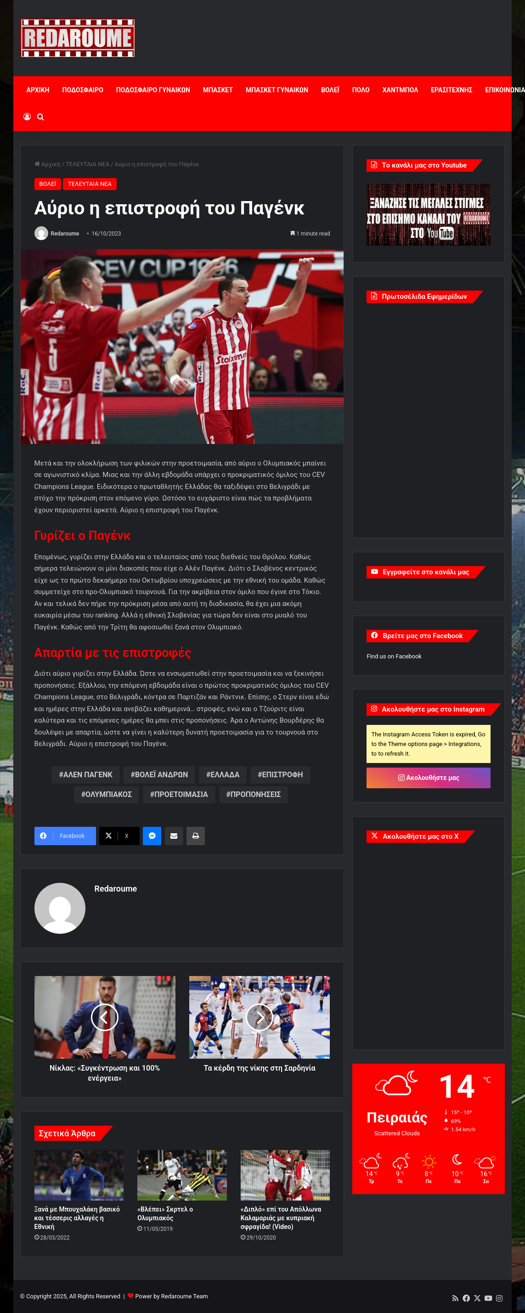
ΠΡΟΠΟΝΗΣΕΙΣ (256, 794)
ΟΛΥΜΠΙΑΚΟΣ (108, 794)
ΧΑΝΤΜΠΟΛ (400, 90)
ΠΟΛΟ (361, 90)
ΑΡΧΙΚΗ (38, 90)
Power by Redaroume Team (171, 1296)
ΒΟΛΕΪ (330, 90)
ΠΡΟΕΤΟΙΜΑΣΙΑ (181, 794)
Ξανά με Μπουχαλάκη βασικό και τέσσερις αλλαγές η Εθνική (77, 1218)
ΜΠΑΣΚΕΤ (218, 90)
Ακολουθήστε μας (428, 777)
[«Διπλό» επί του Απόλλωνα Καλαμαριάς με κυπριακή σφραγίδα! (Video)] (285, 1175)
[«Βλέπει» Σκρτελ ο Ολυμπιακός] (182, 1175)
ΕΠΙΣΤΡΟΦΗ (282, 774)
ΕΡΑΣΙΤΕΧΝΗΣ (451, 90)
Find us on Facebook (394, 656)
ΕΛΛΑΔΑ (225, 774)
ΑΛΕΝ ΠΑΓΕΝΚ (88, 774)
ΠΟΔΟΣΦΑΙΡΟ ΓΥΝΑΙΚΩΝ (153, 90)
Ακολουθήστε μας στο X (420, 836)
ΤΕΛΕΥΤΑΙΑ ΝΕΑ (87, 164)
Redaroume (65, 233)
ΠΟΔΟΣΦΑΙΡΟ (82, 90)
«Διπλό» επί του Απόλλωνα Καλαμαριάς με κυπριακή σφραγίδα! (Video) (281, 1218)
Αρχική (47, 164)
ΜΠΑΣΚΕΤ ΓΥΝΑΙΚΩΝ (277, 90)
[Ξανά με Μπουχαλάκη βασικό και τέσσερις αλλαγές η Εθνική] (79, 1175)
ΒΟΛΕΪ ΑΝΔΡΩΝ (161, 774)
